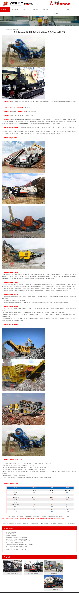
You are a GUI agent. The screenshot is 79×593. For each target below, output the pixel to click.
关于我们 (5, 578)
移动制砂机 (4, 9)
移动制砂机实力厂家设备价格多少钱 (16, 545)
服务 (54, 9)
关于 (64, 9)
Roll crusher (8, 591)
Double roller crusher (16, 591)
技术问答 (44, 9)
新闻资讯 (18, 576)
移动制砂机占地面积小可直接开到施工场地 (18, 535)
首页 (11, 25)
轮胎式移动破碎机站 (11, 568)
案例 (34, 9)
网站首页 (5, 576)
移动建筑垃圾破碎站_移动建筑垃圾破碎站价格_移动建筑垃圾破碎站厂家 (24, 519)
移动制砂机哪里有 (11, 531)
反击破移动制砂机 (67, 568)
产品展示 (15, 25)
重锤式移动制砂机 (11, 529)
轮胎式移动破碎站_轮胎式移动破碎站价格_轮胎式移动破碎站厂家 (59, 519)
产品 (15, 9)
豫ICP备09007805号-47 (9, 585)
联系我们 (12, 578)
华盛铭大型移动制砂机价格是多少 (15, 538)
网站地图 (27, 585)
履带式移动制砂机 (30, 568)
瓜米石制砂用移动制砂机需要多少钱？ (16, 542)
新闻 (24, 9)
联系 (74, 9)
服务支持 (38, 576)
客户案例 (25, 576)
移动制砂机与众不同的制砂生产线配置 (16, 533)
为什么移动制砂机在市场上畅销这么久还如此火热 (19, 540)
